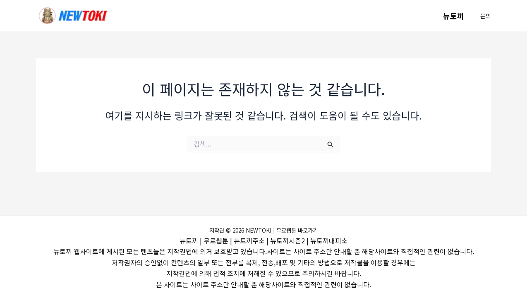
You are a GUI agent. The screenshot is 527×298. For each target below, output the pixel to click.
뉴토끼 (454, 15)
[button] (485, 16)
